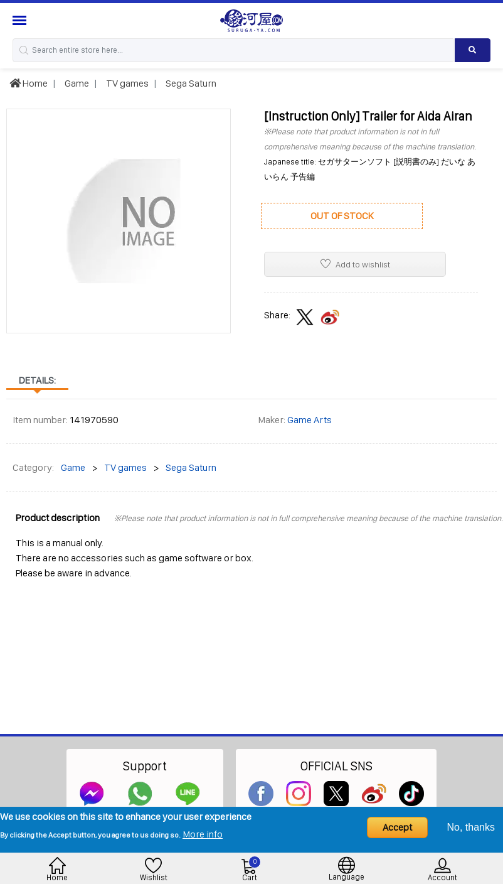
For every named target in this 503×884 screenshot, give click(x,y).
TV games (126, 83)
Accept (397, 827)
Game (76, 83)
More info (203, 834)
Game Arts (309, 420)
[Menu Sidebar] (21, 20)
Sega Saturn (190, 83)
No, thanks (471, 827)
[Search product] (472, 50)
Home (28, 83)
